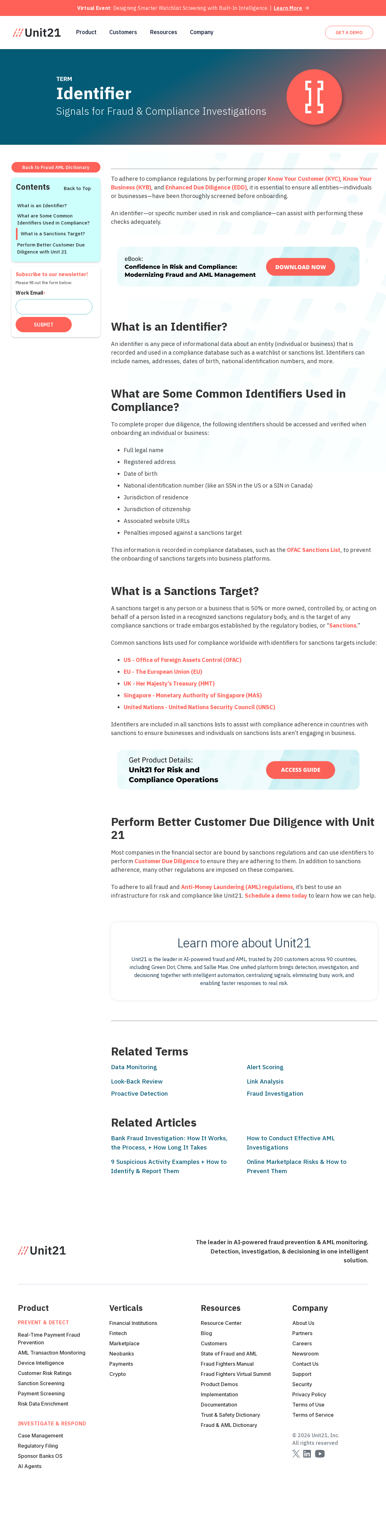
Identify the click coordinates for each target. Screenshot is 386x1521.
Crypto (117, 1374)
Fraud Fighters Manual (227, 1364)
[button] (86, 32)
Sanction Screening (41, 1383)
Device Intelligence (41, 1363)
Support (301, 1374)
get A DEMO (349, 32)
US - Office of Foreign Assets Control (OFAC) (182, 660)
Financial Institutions (133, 1323)
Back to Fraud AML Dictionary (56, 167)
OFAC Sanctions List (313, 550)
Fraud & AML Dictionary (229, 1425)
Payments (121, 1364)
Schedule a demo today (276, 895)
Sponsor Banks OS (40, 1456)
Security (302, 1384)
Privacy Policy (309, 1394)
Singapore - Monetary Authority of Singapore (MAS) (193, 695)
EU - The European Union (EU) (163, 671)
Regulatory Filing (38, 1446)
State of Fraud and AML (229, 1353)
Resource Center (221, 1323)
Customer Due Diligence (167, 861)
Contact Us (305, 1364)
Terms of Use (308, 1404)
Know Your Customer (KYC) (304, 178)
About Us (303, 1323)
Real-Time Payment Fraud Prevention (49, 1339)
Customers (123, 32)
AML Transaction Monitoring (51, 1352)
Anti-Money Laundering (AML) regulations (237, 887)
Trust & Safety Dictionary (230, 1415)
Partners (302, 1333)
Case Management (40, 1435)
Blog (206, 1333)
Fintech (118, 1333)
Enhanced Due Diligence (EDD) (206, 187)
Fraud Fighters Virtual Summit (236, 1374)
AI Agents (29, 1466)
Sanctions (342, 625)
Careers (302, 1343)
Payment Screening (41, 1393)
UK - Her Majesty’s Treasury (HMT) (169, 683)
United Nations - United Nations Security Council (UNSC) (199, 707)
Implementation (219, 1394)
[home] (37, 32)
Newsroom (305, 1353)
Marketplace (124, 1343)
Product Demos (219, 1384)
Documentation (219, 1404)
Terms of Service (313, 1415)
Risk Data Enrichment (43, 1403)
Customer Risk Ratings (44, 1373)
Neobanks (121, 1353)
